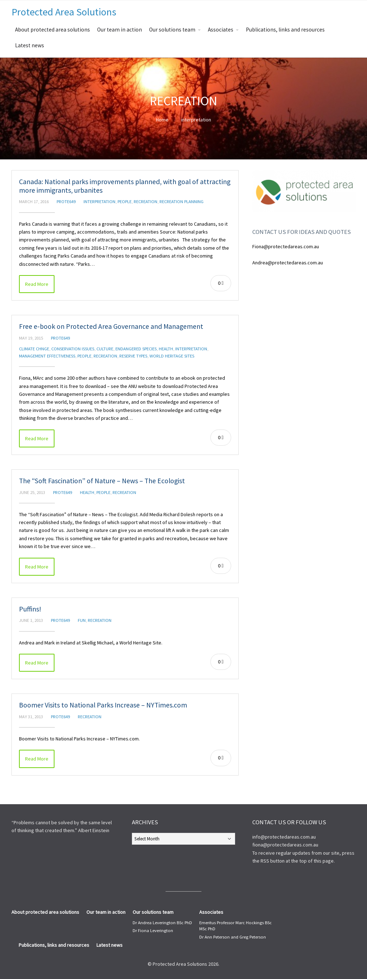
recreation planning (181, 201)
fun (82, 620)
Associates (220, 29)
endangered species (136, 348)
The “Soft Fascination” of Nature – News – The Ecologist (102, 480)
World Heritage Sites (171, 356)
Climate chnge (34, 348)
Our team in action (119, 29)
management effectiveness (47, 356)
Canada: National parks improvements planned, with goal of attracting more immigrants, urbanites (124, 186)
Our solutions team (172, 29)
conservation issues (72, 348)
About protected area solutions (52, 29)
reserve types (133, 356)
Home (162, 119)
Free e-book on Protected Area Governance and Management (111, 326)
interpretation (196, 119)
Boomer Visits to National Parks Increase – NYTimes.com (103, 705)
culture (104, 348)
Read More (36, 284)
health (166, 348)
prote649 (66, 201)
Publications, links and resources (285, 29)
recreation (145, 201)
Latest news (29, 45)
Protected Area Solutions (63, 11)
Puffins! (30, 609)
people (125, 201)
